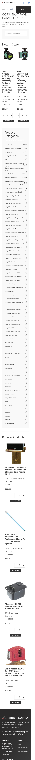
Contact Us (5, 723)
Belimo (6, 391)
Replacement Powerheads (11, 189)
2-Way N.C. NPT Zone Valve (12, 310)
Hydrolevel (7, 409)
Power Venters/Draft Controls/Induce (14, 171)
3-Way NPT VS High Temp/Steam (13, 248)
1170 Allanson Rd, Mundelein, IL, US (7, 716)
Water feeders (8, 369)
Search (15, 10)
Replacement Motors (10, 306)
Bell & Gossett (8, 395)
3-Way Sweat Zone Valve (11, 325)
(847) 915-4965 (7, 720)
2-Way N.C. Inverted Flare (11, 196)
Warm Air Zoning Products (11, 182)
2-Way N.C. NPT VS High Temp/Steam (14, 200)
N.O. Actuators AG (9, 295)
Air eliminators (8, 336)
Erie (6, 398)
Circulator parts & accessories (12, 343)
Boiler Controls (8, 137)
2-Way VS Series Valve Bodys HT (13, 237)
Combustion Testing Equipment (13, 140)
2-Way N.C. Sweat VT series (12, 211)
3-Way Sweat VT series (11, 259)
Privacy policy (24, 720)
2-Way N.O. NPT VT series (11, 226)
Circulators (7, 347)
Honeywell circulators (10, 387)
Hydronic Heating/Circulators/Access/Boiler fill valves (17, 159)
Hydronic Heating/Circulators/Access (14, 155)
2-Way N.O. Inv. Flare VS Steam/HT (14, 215)
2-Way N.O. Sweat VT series (12, 233)
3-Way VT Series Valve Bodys (12, 270)
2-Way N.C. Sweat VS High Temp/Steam (15, 207)
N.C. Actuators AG (9, 281)
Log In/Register (27, 3)
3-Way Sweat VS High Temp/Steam (14, 255)
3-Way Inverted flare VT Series (12, 244)
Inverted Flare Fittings (10, 273)
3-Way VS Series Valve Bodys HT (13, 266)
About (21, 713)
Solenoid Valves (9, 174)
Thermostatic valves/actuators (12, 365)
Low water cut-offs (9, 354)
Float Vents (7, 351)
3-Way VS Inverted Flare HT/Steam (14, 262)
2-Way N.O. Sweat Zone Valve (12, 321)
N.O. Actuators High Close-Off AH (13, 299)
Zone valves (8, 372)
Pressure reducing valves (11, 362)
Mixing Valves (8, 358)
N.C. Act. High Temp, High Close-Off (14, 277)
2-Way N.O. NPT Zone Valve (12, 317)
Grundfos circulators (10, 384)
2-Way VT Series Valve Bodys (12, 240)
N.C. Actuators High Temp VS (12, 288)
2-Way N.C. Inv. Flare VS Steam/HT (14, 193)
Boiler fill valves (9, 340)
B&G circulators (9, 376)
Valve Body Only (9, 332)
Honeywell (7, 402)
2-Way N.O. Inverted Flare (11, 218)
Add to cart (9, 116)
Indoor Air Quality (9, 163)
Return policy (24, 717)
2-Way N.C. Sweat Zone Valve (12, 314)
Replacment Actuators (10, 329)
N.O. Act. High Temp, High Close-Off (14, 292)
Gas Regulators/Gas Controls (12, 148)
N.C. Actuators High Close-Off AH (13, 284)
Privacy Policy (14, 703)
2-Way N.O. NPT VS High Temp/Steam (14, 222)
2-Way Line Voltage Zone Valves (13, 185)
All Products (7, 753)
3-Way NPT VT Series (10, 251)
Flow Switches (8, 144)
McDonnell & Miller (9, 413)
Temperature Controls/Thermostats (14, 178)
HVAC (6, 151)
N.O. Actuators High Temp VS (12, 303)
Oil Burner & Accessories (11, 167)
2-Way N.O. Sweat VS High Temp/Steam (15, 229)
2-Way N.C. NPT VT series (11, 204)
